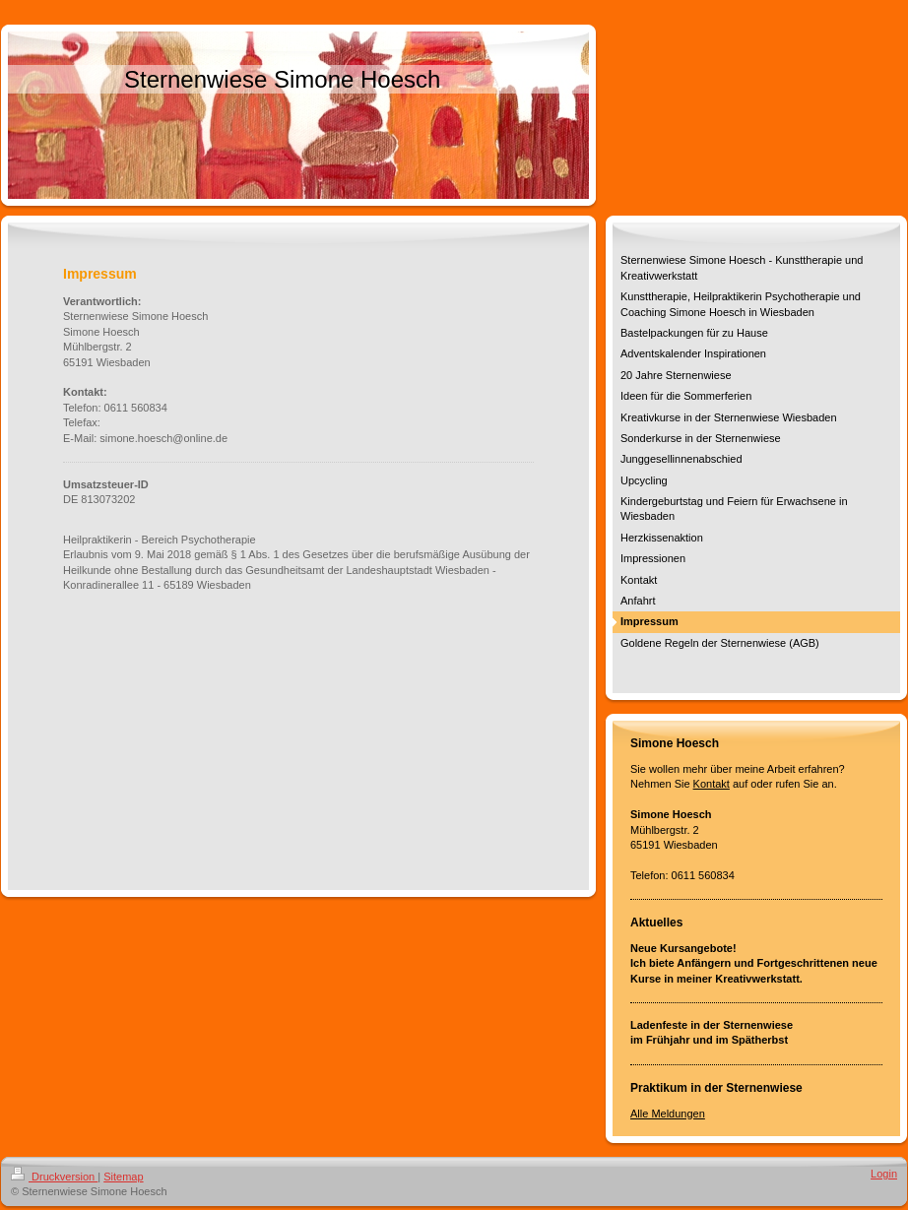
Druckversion (54, 1176)
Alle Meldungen (667, 1113)
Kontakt (711, 784)
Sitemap (123, 1176)
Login (884, 1173)
